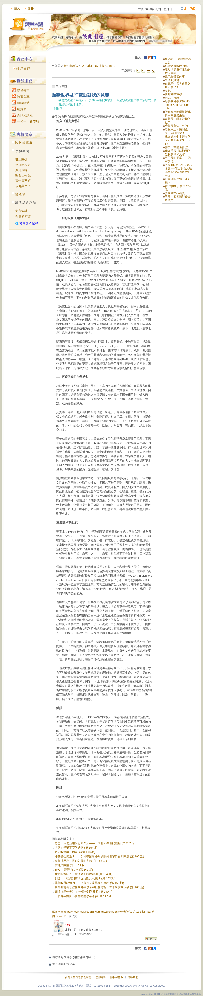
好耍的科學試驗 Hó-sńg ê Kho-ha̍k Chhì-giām (178, 105)
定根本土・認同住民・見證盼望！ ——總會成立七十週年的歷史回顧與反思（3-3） (178, 136)
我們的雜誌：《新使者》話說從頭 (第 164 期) (84, 874)
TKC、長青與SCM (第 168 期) (74, 869)
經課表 (19, 109)
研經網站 (21, 103)
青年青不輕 (23, 180)
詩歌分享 (21, 96)
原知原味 (21, 170)
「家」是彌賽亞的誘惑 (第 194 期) (76, 847)
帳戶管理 (23, 69)
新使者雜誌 (23, 216)
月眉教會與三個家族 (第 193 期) (75, 852)
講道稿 (20, 194)
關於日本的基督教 (176, 147)
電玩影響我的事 (175, 76)
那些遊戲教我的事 (176, 66)
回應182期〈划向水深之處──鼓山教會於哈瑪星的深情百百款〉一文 (179, 170)
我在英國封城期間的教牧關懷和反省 (178, 152)
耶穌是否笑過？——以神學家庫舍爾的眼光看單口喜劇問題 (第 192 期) (99, 856)
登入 (17, 8)
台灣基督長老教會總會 (78, 977)
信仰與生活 (23, 186)
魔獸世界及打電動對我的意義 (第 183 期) (81, 860)
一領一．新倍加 (25, 121)
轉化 (168, 90)
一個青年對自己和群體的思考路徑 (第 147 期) (84, 896)
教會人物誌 (23, 175)
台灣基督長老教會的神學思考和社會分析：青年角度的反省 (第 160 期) (99, 887)
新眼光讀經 (22, 115)
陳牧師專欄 (24, 143)
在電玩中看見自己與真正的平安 (178, 85)
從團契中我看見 (175, 193)
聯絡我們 (133, 977)
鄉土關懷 (21, 159)
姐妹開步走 (23, 165)
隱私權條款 (116, 977)
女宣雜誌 (21, 211)
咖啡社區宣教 (173, 94)
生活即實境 (172, 80)
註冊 (31, 8)
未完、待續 (172, 97)
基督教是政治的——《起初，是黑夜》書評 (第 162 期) (89, 883)
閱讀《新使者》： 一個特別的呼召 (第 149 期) (84, 891)
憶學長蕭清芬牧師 (176, 126)
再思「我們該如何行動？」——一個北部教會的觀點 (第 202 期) (95, 843)
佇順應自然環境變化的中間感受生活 (178, 113)
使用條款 (101, 977)
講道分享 (21, 90)
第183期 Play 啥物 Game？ (98, 65)
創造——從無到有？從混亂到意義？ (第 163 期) (85, 878)
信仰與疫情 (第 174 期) (69, 865)
